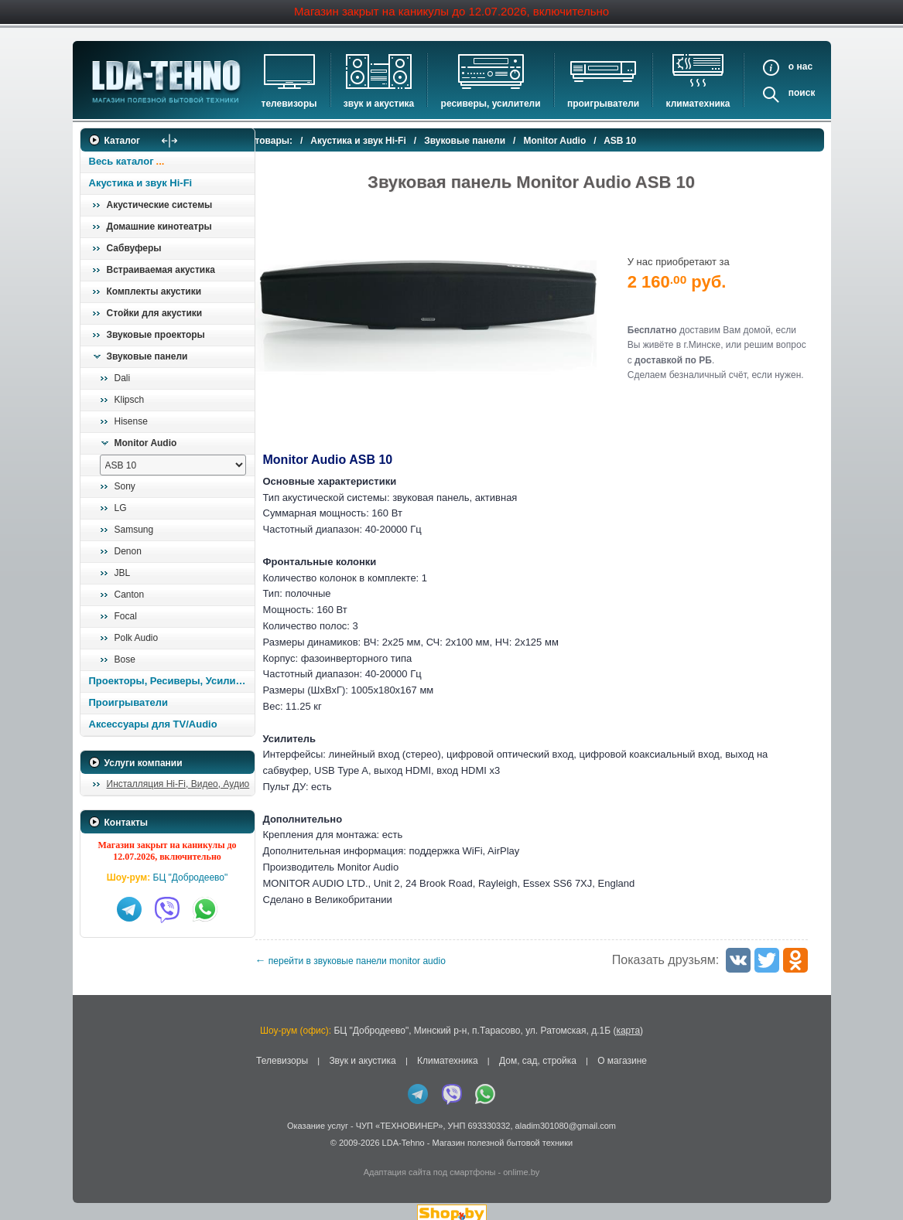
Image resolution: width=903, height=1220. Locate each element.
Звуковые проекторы (156, 334)
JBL (123, 572)
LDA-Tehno (403, 1131)
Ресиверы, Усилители (491, 103)
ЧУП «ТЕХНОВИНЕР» (399, 1114)
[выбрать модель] (173, 465)
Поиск (802, 92)
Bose (125, 659)
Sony (125, 486)
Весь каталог (121, 161)
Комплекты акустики (154, 291)
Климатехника (698, 103)
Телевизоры (289, 103)
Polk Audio (137, 637)
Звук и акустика (379, 103)
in (94, 1143)
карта (628, 1018)
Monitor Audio (146, 443)
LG (121, 508)
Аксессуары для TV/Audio (153, 724)
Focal (126, 616)
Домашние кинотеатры (159, 226)
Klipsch (130, 399)
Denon (128, 551)
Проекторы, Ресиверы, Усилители (171, 681)
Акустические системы (160, 204)
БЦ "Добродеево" (190, 877)
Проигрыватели (603, 103)
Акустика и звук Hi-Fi (141, 183)
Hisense (131, 421)
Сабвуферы (134, 248)
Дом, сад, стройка (537, 1049)
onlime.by (521, 1160)
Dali (123, 378)
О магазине (622, 1049)
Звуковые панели (147, 356)
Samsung (134, 529)
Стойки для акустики (155, 313)
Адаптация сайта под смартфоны (430, 1160)
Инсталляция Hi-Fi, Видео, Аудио (178, 784)
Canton (130, 594)
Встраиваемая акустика (161, 269)
